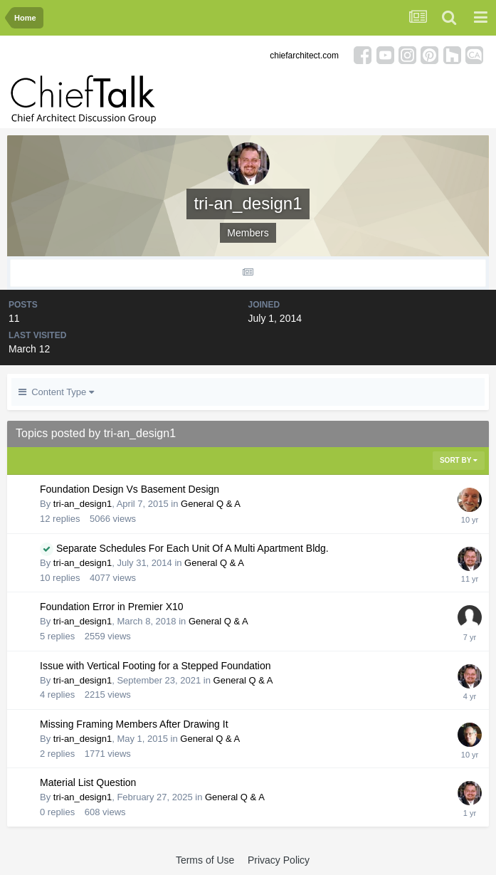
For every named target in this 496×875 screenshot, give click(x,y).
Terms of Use (205, 860)
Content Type (56, 392)
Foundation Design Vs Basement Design (129, 489)
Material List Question (88, 782)
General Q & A (211, 503)
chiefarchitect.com (304, 56)
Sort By (458, 460)
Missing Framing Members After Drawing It (134, 724)
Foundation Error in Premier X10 (112, 606)
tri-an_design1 (82, 503)
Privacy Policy (279, 860)
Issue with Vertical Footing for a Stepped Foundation (155, 665)
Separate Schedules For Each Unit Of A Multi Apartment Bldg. (192, 548)
